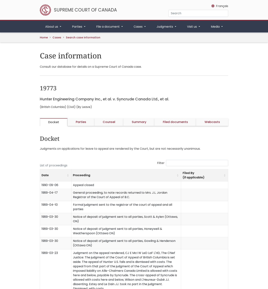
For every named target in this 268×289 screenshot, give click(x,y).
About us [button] (52, 26)
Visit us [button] (192, 26)
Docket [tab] (53, 122)
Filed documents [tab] (175, 122)
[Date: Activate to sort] (55, 175)
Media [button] (215, 26)
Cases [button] (138, 26)
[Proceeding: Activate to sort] (126, 175)
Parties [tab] (81, 122)
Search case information (83, 37)
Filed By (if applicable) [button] (193, 175)
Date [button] (45, 175)
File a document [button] (108, 26)
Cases (56, 37)
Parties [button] (77, 26)
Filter (161, 163)
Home (44, 37)
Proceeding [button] (81, 175)
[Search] (198, 13)
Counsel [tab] (109, 122)
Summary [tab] (139, 122)
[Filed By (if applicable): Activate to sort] (204, 175)
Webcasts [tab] (212, 122)
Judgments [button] (165, 26)
